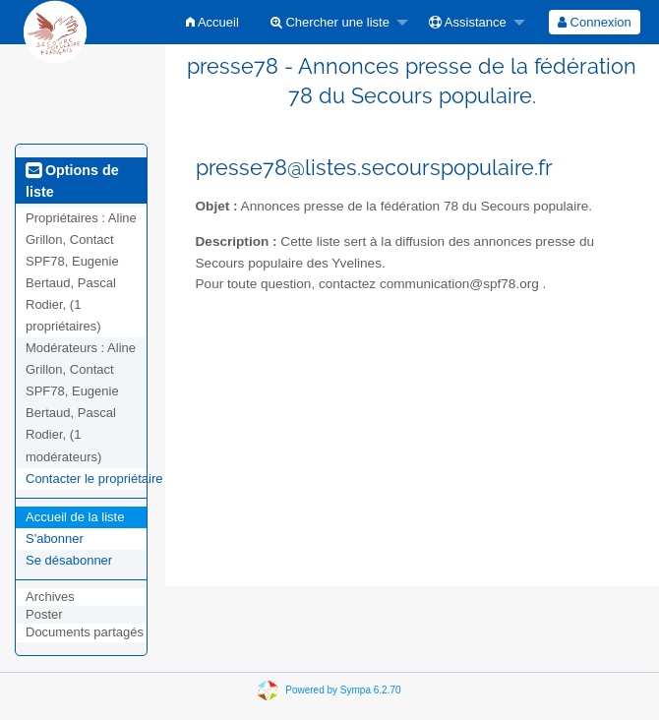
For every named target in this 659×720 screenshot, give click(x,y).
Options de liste (72, 181)
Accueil (212, 22)
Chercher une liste (329, 22)
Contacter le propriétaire (94, 478)
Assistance (468, 22)
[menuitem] (212, 22)
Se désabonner (69, 560)
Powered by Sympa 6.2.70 (342, 689)
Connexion (594, 22)
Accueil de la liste (75, 517)
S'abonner (55, 538)
